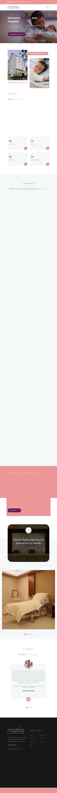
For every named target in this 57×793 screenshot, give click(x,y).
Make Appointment (16, 35)
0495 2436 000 (23, 2)
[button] (24, 634)
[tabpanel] (28, 26)
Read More (14, 510)
